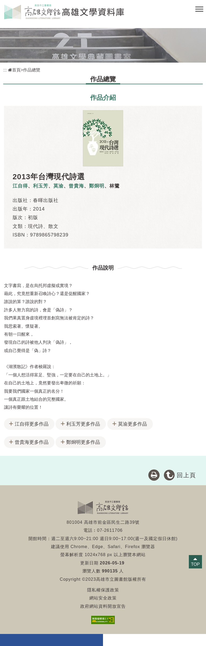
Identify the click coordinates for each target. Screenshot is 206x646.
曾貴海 (76, 186)
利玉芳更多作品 (83, 424)
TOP (195, 564)
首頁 (14, 70)
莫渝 (58, 186)
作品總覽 (31, 70)
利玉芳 (40, 186)
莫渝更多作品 (132, 424)
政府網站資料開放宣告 (103, 606)
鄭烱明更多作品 (83, 442)
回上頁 (186, 475)
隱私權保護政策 (103, 590)
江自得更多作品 (32, 424)
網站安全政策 (103, 598)
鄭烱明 (96, 186)
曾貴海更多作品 (32, 442)
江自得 (20, 186)
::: (5, 70)
